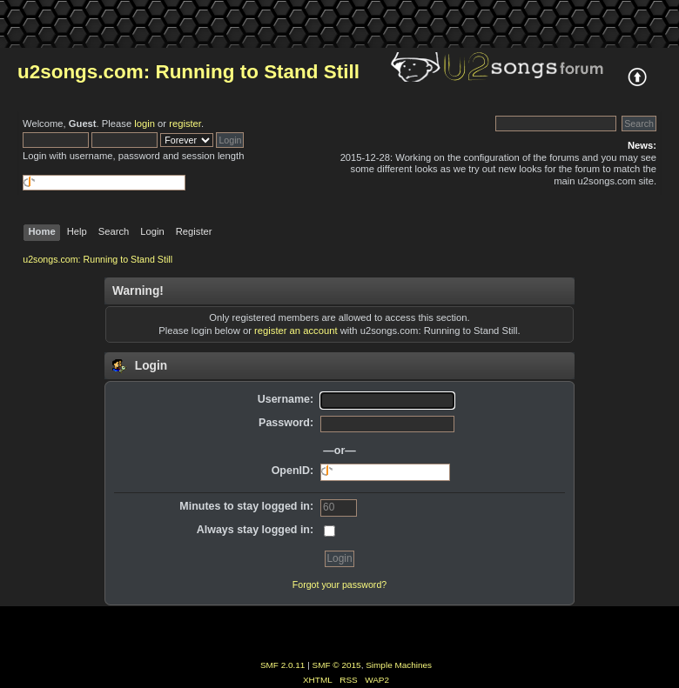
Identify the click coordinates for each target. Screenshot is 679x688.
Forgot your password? (339, 584)
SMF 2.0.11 (283, 665)
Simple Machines (399, 665)
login (144, 123)
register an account (295, 330)
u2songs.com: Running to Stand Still (188, 72)
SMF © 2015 (337, 665)
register (185, 123)
